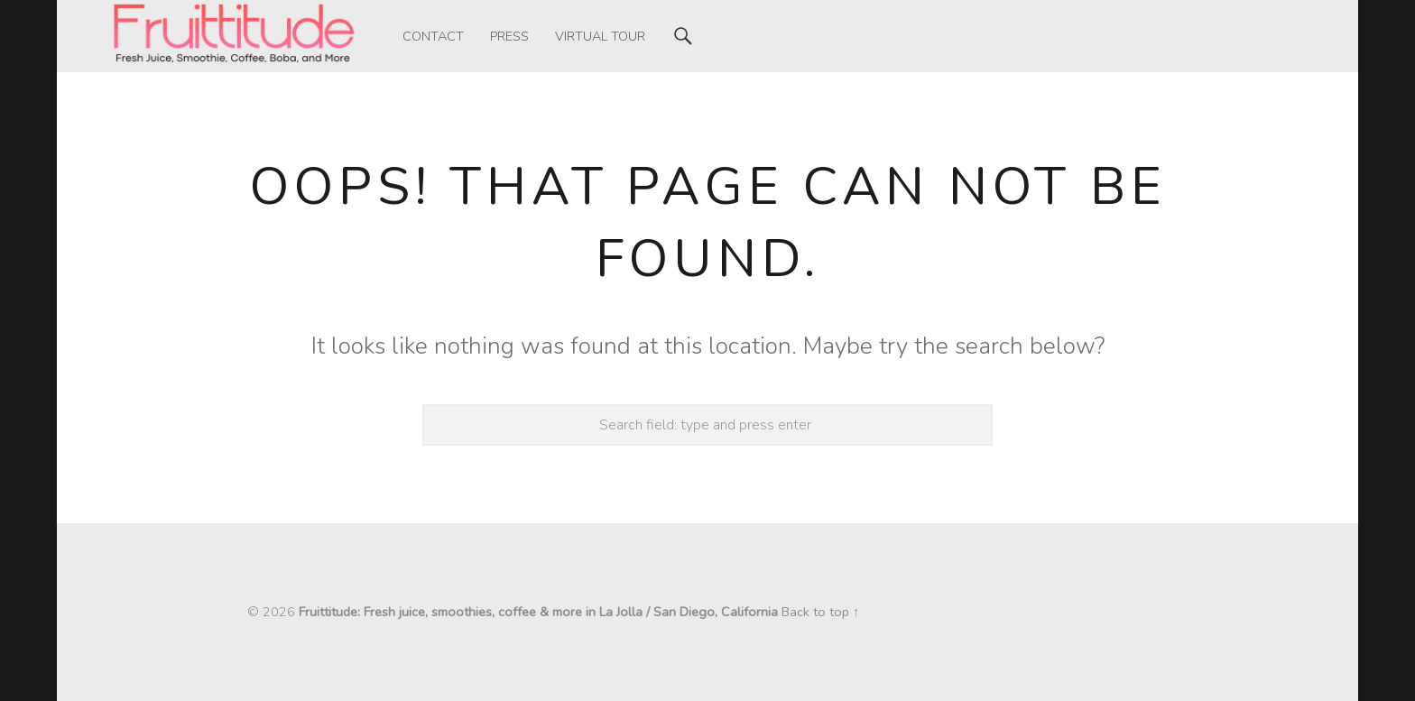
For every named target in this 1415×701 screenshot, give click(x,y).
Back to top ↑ (820, 612)
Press (509, 36)
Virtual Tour (600, 36)
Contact (433, 36)
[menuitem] (433, 36)
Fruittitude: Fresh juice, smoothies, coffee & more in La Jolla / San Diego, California (538, 612)
